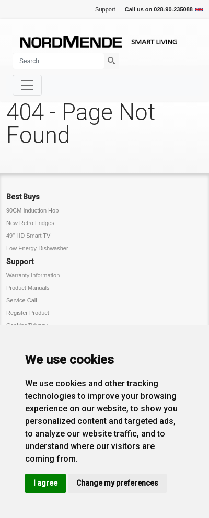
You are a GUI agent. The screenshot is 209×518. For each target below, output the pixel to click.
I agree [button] (45, 483)
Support (105, 9)
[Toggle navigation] (27, 85)
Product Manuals (28, 288)
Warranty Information (33, 275)
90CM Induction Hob (32, 210)
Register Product (27, 313)
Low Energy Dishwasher (37, 248)
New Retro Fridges (30, 223)
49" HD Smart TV (28, 235)
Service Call (21, 300)
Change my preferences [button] (117, 483)
